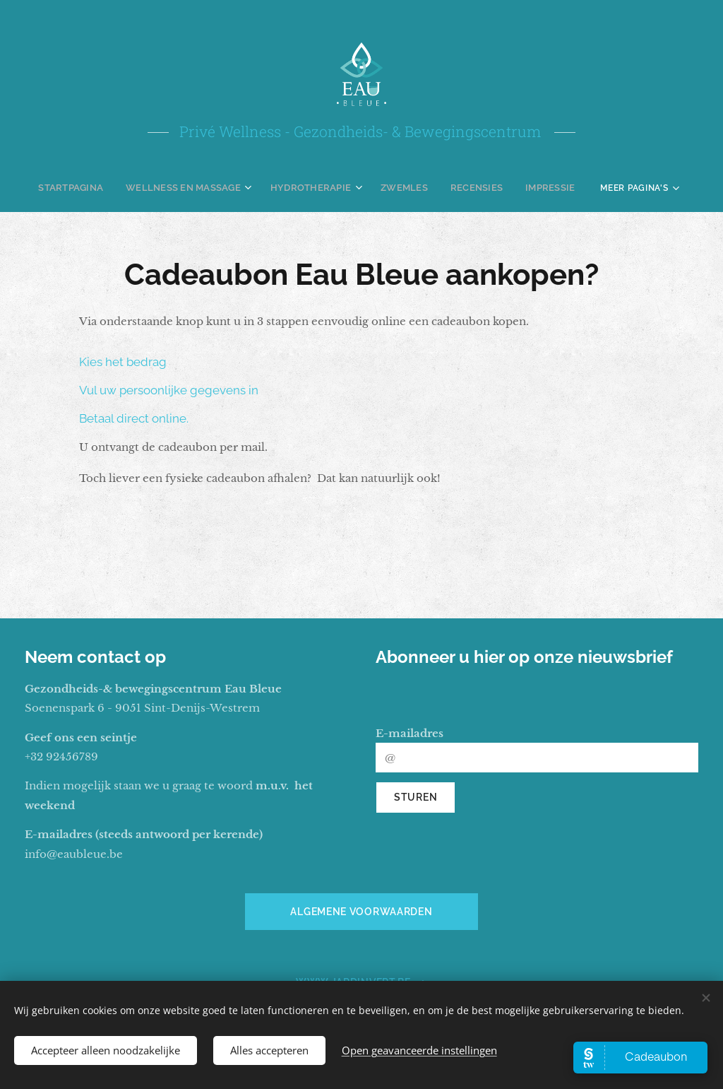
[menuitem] (85, 187)
